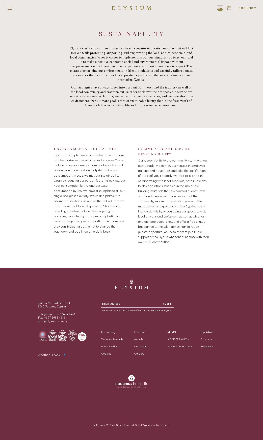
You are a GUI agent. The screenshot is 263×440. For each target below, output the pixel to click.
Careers (139, 353)
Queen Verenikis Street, (54, 303)
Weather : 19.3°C (52, 355)
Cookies (106, 353)
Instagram (206, 346)
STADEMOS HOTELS (179, 346)
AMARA (171, 332)
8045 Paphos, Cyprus (52, 306)
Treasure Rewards (112, 339)
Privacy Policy (109, 346)
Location (139, 332)
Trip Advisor (207, 332)
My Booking (108, 332)
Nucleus (164, 425)
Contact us (141, 346)
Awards (138, 339)
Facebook (206, 339)
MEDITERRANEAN (178, 339)
